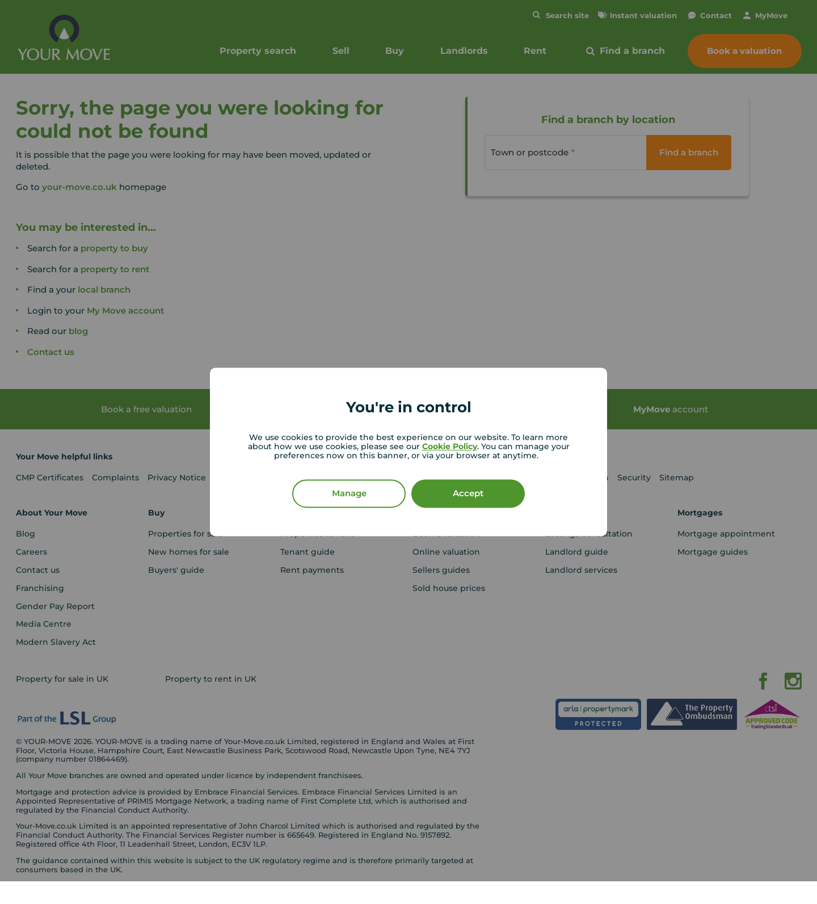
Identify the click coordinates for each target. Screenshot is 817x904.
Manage (349, 493)
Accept (468, 493)
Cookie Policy (449, 447)
